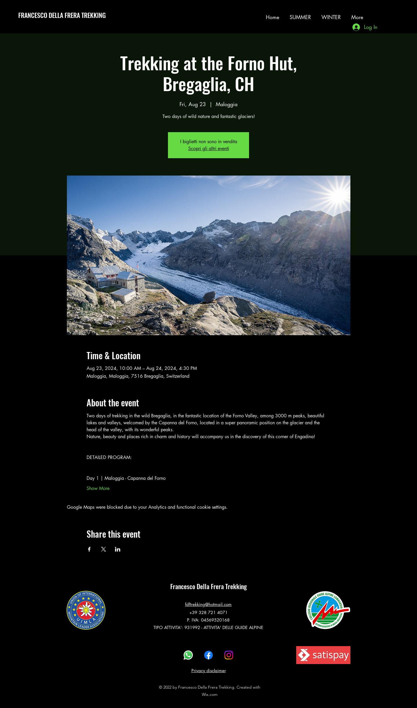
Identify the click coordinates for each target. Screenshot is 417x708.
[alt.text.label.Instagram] (386, 14)
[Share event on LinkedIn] (117, 549)
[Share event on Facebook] (89, 549)
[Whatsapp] (188, 655)
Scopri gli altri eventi (208, 148)
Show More (98, 488)
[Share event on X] (103, 549)
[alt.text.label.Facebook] (208, 655)
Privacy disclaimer (208, 670)
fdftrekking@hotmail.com (208, 604)
